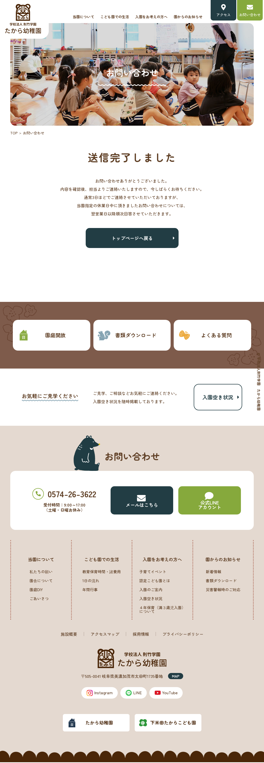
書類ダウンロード (127, 335)
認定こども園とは (154, 581)
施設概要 (69, 635)
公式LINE (209, 501)
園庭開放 (41, 335)
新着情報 (213, 572)
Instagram (99, 693)
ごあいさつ (39, 599)
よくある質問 (205, 335)
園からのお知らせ (188, 16)
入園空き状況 (217, 397)
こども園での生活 (114, 16)
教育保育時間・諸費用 (101, 572)
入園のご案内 (150, 590)
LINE (133, 693)
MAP (175, 676)
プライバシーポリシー (182, 635)
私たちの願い (41, 572)
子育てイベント (152, 572)
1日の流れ (90, 581)
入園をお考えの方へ (151, 16)
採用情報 (141, 635)
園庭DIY (36, 590)
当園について (83, 16)
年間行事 (90, 590)
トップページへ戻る (132, 238)
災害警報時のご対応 (223, 590)
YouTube (166, 693)
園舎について (41, 581)
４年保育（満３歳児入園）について (162, 610)
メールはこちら (142, 501)
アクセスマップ (105, 635)
